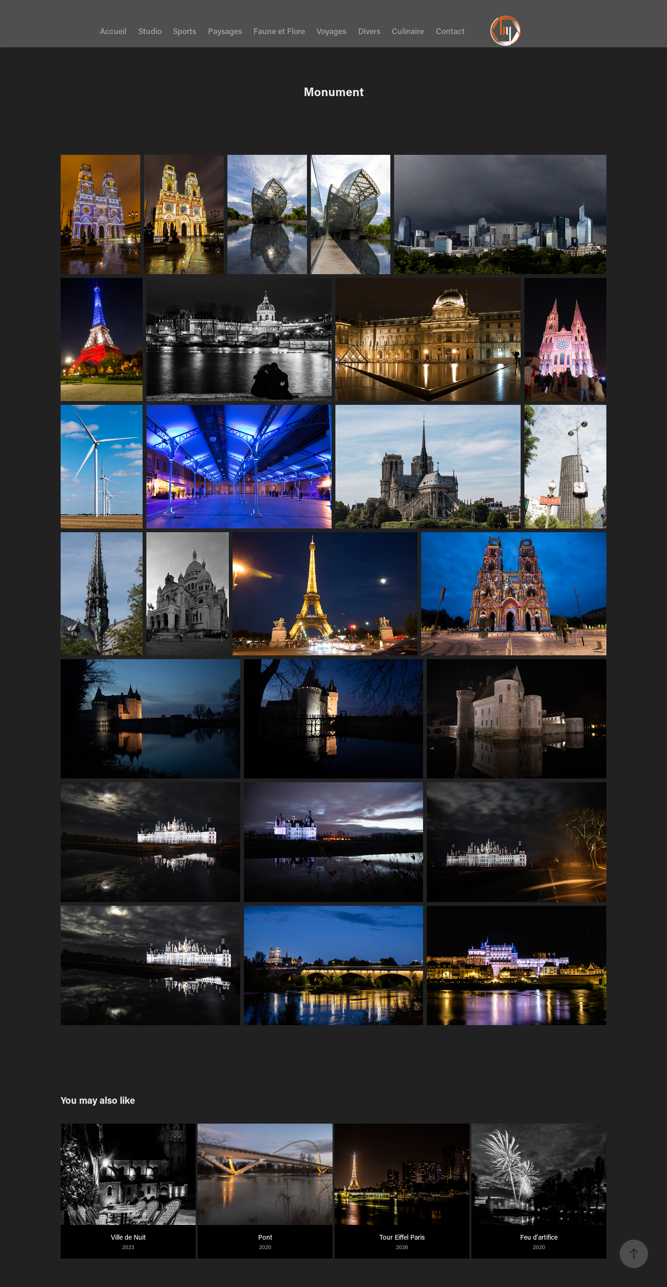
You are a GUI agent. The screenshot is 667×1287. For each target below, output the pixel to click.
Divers (369, 31)
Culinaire (408, 31)
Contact (450, 31)
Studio (150, 31)
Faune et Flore (279, 31)
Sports (184, 31)
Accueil (113, 31)
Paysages (225, 31)
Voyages (331, 31)
